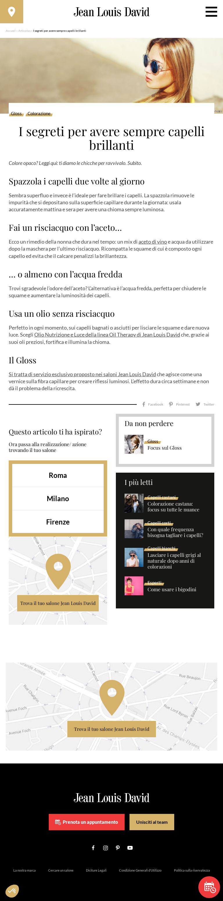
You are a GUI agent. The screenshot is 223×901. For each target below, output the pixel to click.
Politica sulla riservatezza (192, 870)
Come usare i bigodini (172, 589)
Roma (58, 475)
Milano (58, 498)
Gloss (16, 113)
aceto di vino (153, 241)
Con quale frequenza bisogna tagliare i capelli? (175, 532)
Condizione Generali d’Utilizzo (140, 870)
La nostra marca (24, 870)
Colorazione (39, 113)
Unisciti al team (152, 822)
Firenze (58, 522)
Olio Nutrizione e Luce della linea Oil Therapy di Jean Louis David (107, 334)
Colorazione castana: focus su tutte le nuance (173, 507)
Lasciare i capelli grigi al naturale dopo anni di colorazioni (174, 561)
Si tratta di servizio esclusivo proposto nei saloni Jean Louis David (82, 374)
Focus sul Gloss (165, 448)
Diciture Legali (96, 870)
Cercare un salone (60, 870)
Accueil (11, 30)
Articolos (24, 30)
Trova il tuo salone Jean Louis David (58, 603)
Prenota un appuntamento (86, 822)
